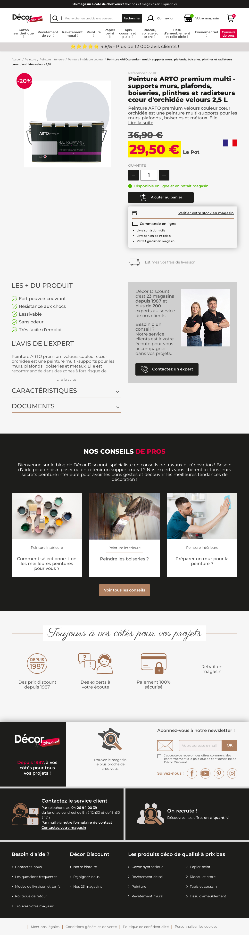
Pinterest (219, 773)
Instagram (232, 773)
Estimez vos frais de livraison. (170, 262)
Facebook (192, 773)
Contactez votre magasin (64, 828)
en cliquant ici (216, 817)
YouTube (205, 773)
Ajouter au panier (161, 197)
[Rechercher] (96, 18)
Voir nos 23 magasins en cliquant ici (125, 4)
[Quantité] (148, 175)
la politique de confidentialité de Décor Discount (200, 760)
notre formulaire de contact (87, 822)
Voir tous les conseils (124, 590)
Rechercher (132, 18)
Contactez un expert (167, 369)
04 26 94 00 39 (84, 807)
